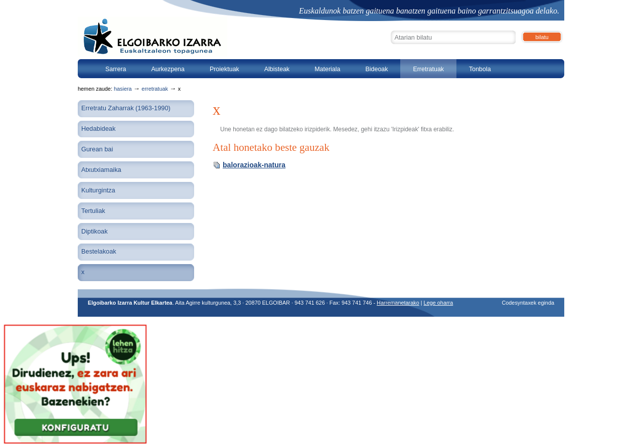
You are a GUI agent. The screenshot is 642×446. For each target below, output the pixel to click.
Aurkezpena (168, 69)
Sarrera (115, 69)
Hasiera (123, 89)
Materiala (327, 69)
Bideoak (376, 69)
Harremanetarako (398, 303)
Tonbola (480, 69)
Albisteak (277, 69)
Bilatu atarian (390, 29)
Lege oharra (438, 303)
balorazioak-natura (254, 165)
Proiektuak (224, 69)
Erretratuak (428, 69)
